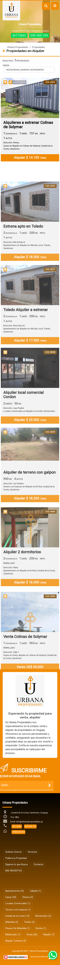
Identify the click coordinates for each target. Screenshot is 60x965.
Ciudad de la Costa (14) (17, 916)
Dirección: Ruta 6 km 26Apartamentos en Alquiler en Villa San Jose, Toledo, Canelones (27, 352)
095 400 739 (39, 35)
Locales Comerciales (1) (17, 903)
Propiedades (38, 47)
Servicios (32, 852)
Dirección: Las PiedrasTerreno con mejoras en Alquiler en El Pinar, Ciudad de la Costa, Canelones (29, 508)
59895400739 (18, 832)
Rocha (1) (41, 928)
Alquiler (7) (48, 934)
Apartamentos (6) (14, 891)
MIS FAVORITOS (13, 870)
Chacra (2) (27, 897)
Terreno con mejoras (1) (18, 909)
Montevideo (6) (43, 916)
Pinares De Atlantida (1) (17, 928)
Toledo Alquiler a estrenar (25, 333)
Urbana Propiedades (17, 47)
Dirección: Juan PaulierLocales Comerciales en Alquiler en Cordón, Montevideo (29, 432)
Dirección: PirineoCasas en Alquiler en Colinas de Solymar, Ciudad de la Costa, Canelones (27, 146)
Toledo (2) (29, 922)
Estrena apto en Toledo (23, 250)
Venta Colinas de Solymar (25, 662)
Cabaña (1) (35, 891)
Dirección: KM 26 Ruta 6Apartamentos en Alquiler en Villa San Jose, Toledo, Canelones (27, 268)
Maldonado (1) (12, 934)
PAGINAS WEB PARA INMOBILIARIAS (43, 957)
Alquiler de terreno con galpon (29, 494)
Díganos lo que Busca (16, 864)
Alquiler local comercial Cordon (23, 417)
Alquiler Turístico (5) (15, 940)
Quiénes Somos (13, 852)
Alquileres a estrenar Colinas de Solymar (28, 125)
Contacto (38, 864)
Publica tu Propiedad (16, 858)
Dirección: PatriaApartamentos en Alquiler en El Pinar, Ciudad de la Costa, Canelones (29, 594)
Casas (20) (10, 897)
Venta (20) (31, 934)
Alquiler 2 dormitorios (22, 575)
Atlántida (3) (11, 922)
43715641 (19, 35)
